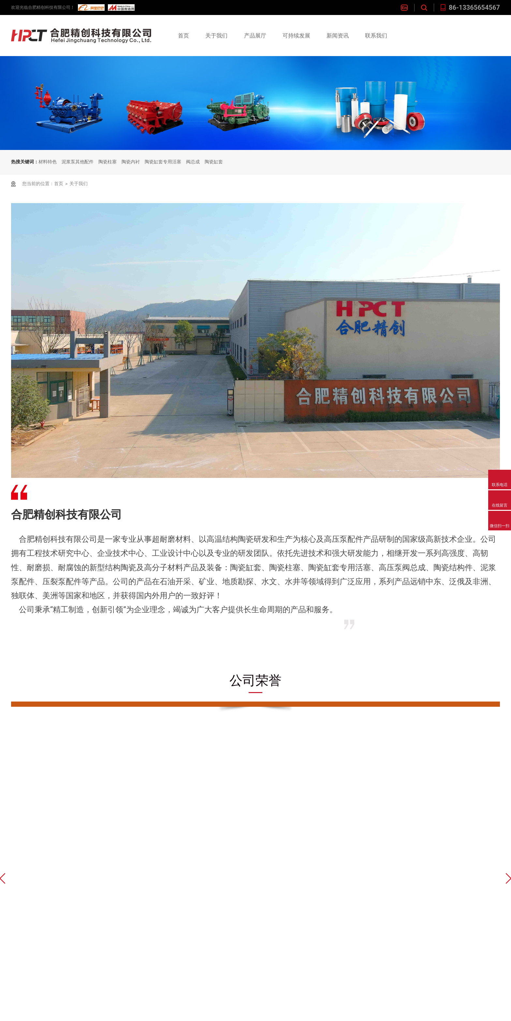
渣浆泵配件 (164, 993)
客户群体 (211, 913)
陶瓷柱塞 (107, 161)
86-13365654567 (470, 7)
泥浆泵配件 (164, 953)
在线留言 (313, 899)
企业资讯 (263, 886)
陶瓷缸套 (214, 161)
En (404, 7)
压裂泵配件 (164, 966)
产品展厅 (255, 35)
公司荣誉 (109, 899)
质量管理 (211, 899)
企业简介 (109, 886)
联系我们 (376, 35)
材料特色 (47, 161)
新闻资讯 (338, 35)
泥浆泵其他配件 (78, 161)
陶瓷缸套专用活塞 (163, 161)
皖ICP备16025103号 (140, 1012)
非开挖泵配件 (166, 980)
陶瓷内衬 (131, 161)
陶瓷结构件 (164, 940)
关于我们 (216, 35)
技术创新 (211, 886)
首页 (183, 35)
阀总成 (193, 161)
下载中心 (109, 913)
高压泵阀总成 (166, 926)
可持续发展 (296, 35)
